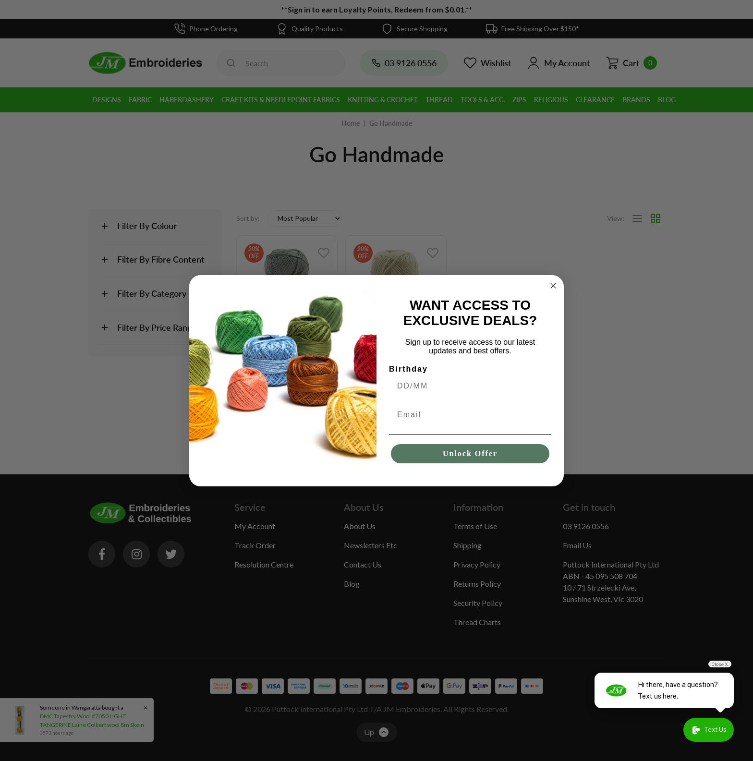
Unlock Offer (470, 453)
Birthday (408, 369)
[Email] (470, 414)
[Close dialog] (553, 285)
